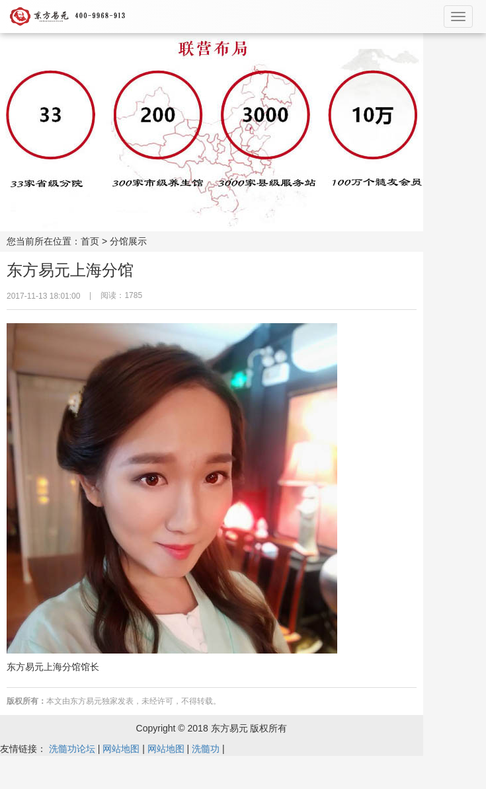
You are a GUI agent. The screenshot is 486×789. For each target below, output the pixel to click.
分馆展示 (128, 241)
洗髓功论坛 (72, 748)
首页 (90, 241)
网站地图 (121, 748)
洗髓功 (206, 748)
